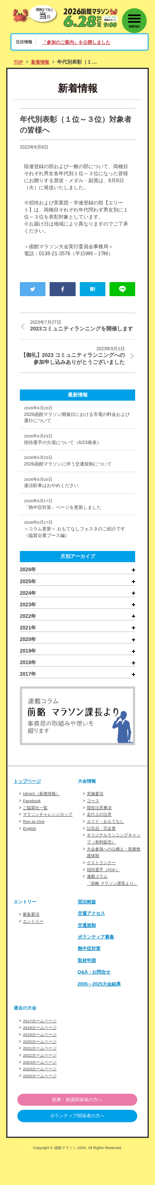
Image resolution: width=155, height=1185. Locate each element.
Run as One (34, 846)
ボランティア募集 (97, 966)
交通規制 (88, 954)
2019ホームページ (41, 1063)
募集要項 (32, 943)
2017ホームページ (41, 1049)
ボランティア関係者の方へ (77, 1144)
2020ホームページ (41, 1069)
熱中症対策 (90, 978)
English (30, 852)
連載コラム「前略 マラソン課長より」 (110, 906)
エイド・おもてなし (107, 846)
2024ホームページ (41, 1096)
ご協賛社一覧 (36, 833)
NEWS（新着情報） (43, 819)
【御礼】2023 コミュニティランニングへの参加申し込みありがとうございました (72, 368)
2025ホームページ (41, 1102)
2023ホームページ (41, 1089)
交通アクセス (92, 942)
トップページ (28, 807)
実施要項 (96, 819)
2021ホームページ (41, 1076)
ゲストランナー (103, 885)
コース (93, 826)
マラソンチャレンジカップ (50, 839)
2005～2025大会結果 (101, 1013)
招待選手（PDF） (105, 892)
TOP (19, 62)
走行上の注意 (100, 839)
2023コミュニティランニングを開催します (82, 329)
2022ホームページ (41, 1083)
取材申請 (88, 990)
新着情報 (42, 62)
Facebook (32, 826)
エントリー (34, 950)
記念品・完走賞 (103, 852)
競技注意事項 (100, 833)
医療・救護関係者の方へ (77, 1127)
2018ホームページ (41, 1056)
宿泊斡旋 (88, 931)
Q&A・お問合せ (96, 1001)
